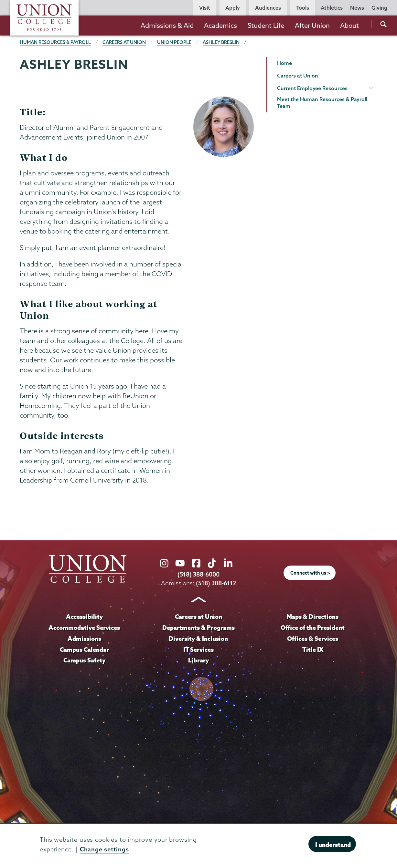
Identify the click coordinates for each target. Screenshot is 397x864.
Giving (379, 8)
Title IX (312, 649)
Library (198, 660)
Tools (302, 8)
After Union (312, 25)
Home (284, 63)
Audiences (268, 8)
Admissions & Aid (167, 25)
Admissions (84, 638)
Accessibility (84, 616)
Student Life (266, 25)
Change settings (104, 849)
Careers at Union (124, 42)
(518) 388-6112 (216, 583)
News (357, 8)
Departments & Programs (198, 627)
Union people (174, 42)
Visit (204, 8)
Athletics (332, 8)
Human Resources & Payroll (55, 42)
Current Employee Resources (312, 88)
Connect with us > (310, 573)
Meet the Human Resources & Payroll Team (322, 102)
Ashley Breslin (221, 42)
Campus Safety (84, 660)
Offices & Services (312, 638)
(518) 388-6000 (198, 574)
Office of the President (313, 627)
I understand (333, 844)
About (349, 25)
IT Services (198, 649)
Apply (232, 8)
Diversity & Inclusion (198, 638)
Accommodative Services (84, 627)
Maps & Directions (312, 616)
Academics (220, 25)
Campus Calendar (84, 649)
